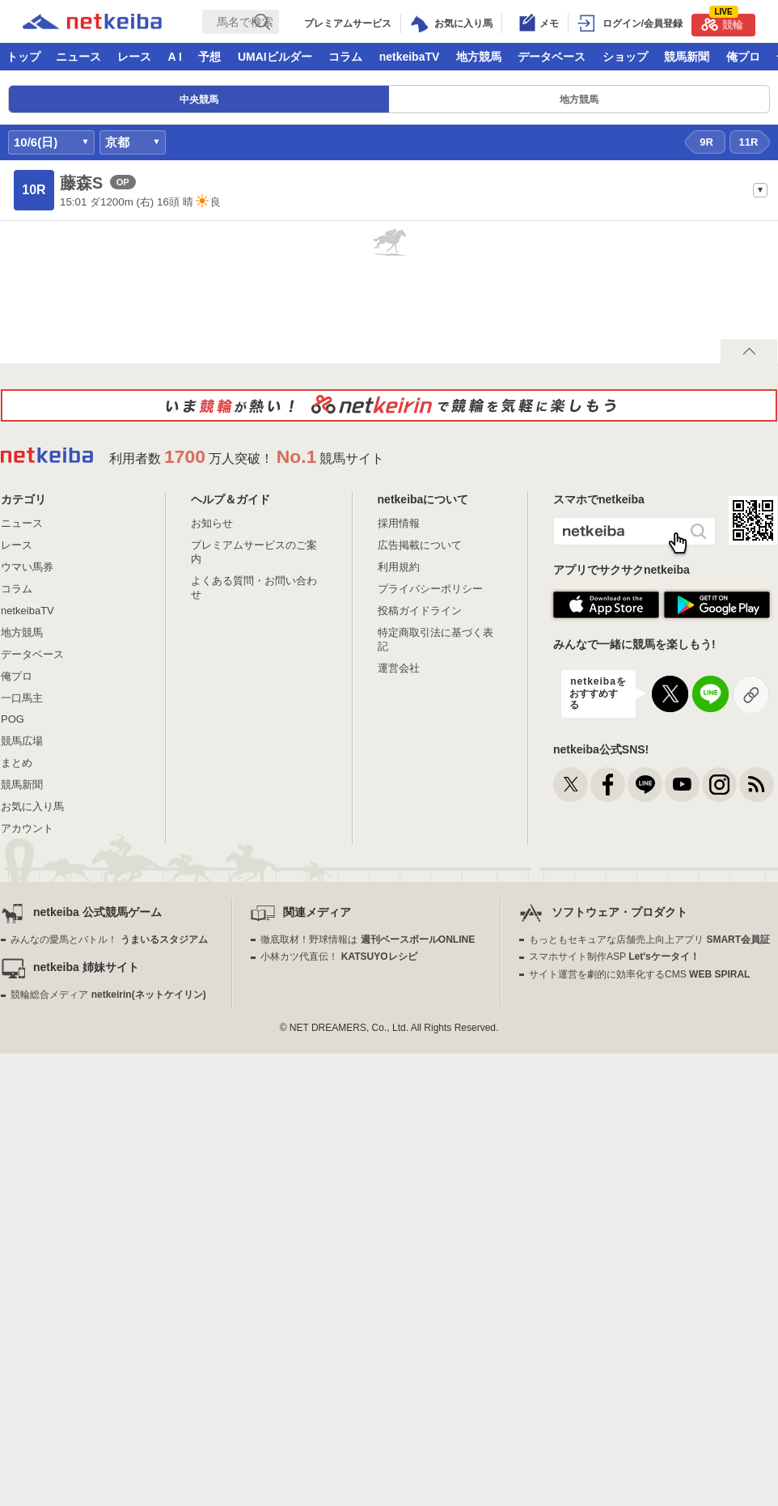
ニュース (78, 56)
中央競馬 (199, 99)
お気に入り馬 (32, 806)
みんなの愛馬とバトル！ (109, 939)
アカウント (27, 828)
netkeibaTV (409, 56)
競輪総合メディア (108, 994)
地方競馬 (478, 56)
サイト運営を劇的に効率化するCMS (639, 974)
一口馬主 (22, 698)
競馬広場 (22, 741)
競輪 (722, 22)
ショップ (625, 56)
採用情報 (399, 523)
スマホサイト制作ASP (614, 956)
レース (134, 56)
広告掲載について (420, 545)
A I (175, 56)
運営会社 (399, 668)
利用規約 (399, 567)
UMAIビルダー (275, 56)
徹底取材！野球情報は (367, 939)
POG (12, 719)
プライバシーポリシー (430, 589)
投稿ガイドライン (420, 611)
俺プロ (743, 56)
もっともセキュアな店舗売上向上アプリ (649, 939)
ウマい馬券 (27, 567)
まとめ (16, 763)
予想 (209, 56)
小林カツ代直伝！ (338, 956)
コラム (345, 56)
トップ (23, 56)
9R (706, 142)
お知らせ (212, 523)
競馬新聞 (686, 56)
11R (749, 142)
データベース (552, 56)
